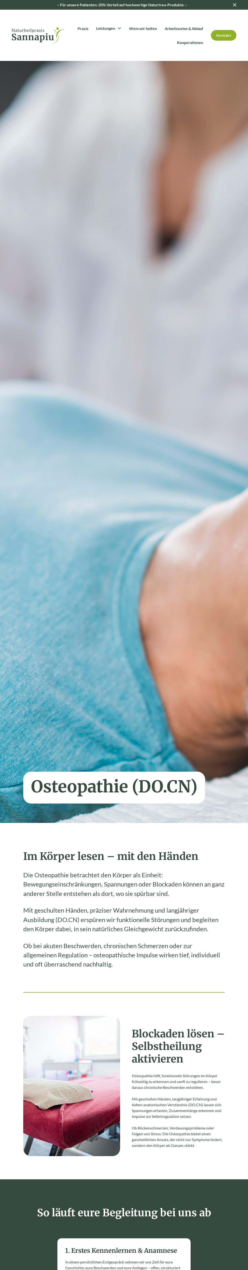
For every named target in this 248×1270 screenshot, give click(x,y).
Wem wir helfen (143, 28)
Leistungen (105, 28)
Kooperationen (190, 42)
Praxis (83, 28)
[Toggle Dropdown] (119, 28)
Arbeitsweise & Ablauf (184, 28)
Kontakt (223, 35)
